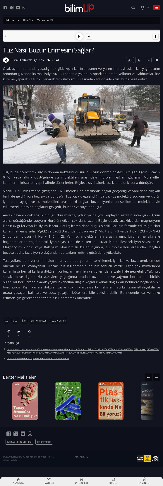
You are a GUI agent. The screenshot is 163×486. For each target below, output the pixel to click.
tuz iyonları (59, 320)
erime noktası (38, 320)
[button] (155, 36)
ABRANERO (81, 466)
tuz (6, 320)
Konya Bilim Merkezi (19, 451)
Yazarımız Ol (45, 20)
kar (24, 320)
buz (15, 320)
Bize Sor (28, 20)
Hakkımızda (12, 20)
